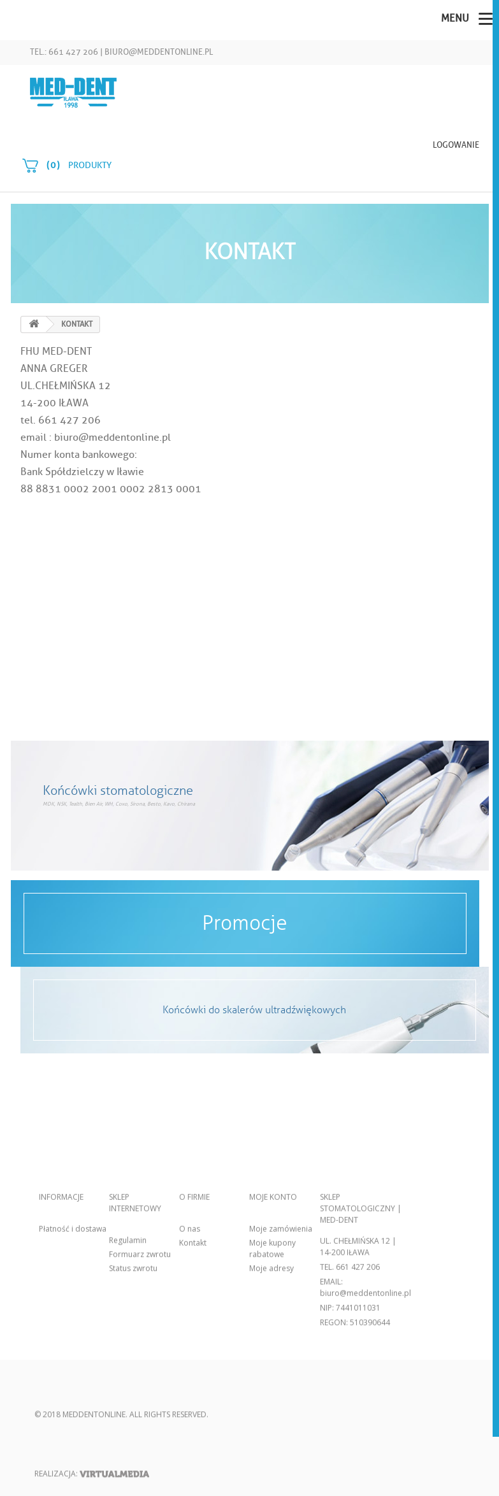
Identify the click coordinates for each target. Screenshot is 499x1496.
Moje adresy (271, 1369)
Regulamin (128, 1341)
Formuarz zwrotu (140, 1355)
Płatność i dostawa (72, 1329)
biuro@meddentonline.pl (159, 51)
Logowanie (456, 144)
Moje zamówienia (280, 1329)
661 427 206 (358, 1367)
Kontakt (192, 1343)
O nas (189, 1329)
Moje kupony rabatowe (272, 1349)
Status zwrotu (133, 1369)
